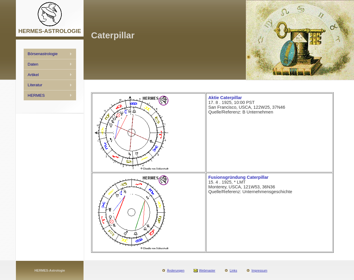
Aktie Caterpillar (225, 97)
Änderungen (175, 270)
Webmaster (207, 270)
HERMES (36, 95)
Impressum (259, 270)
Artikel (33, 74)
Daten (33, 64)
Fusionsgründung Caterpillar (238, 177)
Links (233, 270)
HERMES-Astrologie (49, 270)
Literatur (35, 85)
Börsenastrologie (43, 54)
